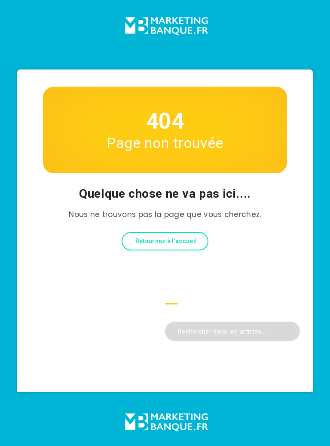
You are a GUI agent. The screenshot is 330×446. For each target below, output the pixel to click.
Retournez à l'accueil (166, 241)
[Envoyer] (290, 330)
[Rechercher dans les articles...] (232, 331)
